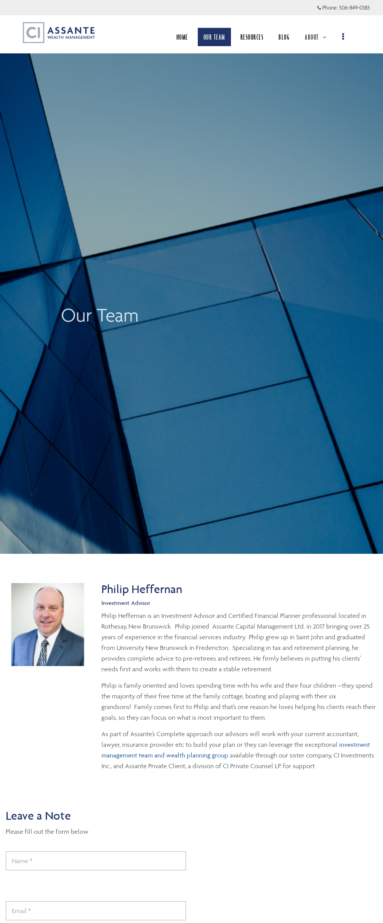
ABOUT (316, 37)
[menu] (344, 37)
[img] (191, 277)
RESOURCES (252, 37)
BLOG (284, 37)
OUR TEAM (214, 37)
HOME (182, 37)
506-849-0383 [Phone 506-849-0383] (354, 7)
